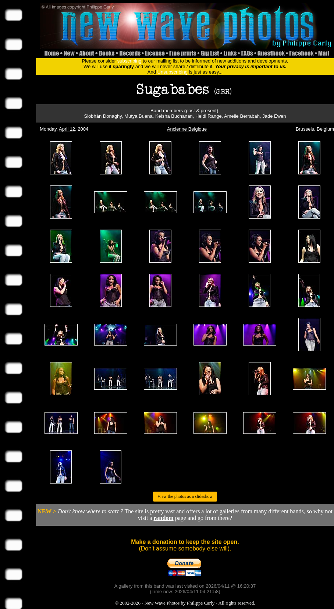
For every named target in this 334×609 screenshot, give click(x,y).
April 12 (67, 129)
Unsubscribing (172, 72)
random (163, 518)
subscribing (129, 61)
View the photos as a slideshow (185, 496)
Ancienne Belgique (187, 129)
